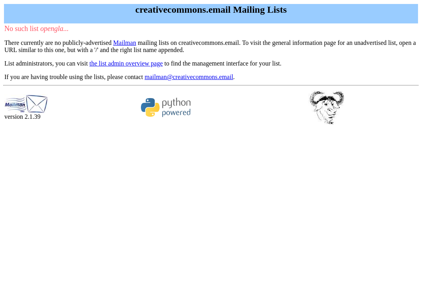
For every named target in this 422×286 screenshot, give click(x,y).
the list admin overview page (126, 63)
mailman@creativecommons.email (189, 76)
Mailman (124, 42)
